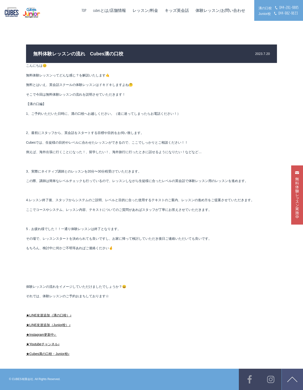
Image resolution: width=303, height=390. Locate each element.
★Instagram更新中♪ (41, 335)
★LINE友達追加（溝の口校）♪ (48, 315)
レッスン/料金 (145, 10)
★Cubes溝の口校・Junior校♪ (48, 354)
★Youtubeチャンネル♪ (43, 344)
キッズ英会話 (177, 10)
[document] (151, 335)
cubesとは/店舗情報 (109, 10)
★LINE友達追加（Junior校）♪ (48, 325)
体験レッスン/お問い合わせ (220, 10)
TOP (84, 10)
